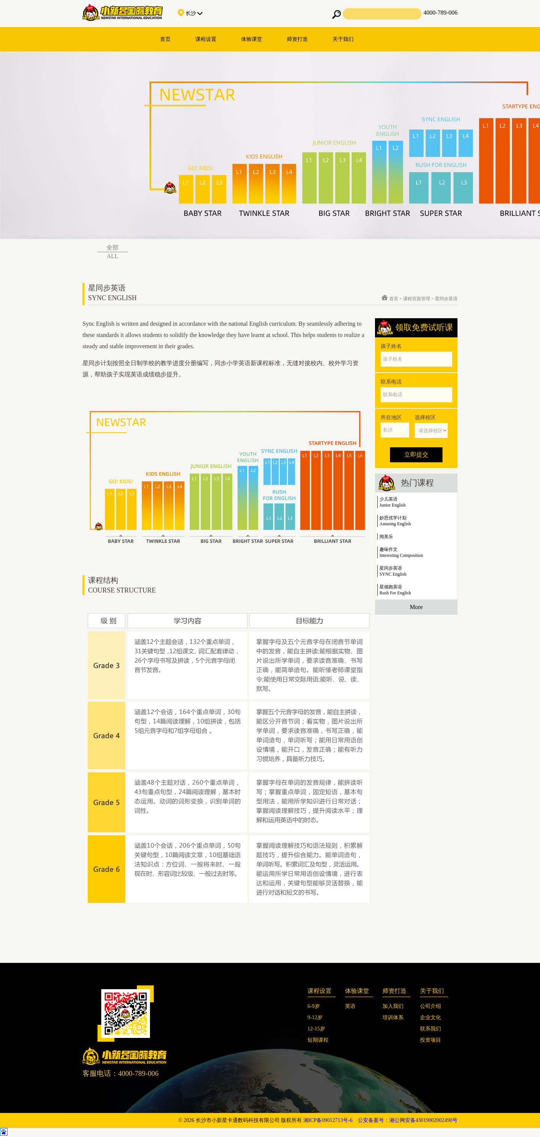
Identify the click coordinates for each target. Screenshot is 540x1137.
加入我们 (393, 1006)
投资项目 (430, 1040)
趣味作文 (389, 549)
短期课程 (318, 1040)
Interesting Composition (401, 555)
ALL (112, 256)
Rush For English (395, 593)
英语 (350, 1006)
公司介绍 (430, 1006)
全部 (112, 247)
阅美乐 (386, 536)
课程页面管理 (416, 298)
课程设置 (205, 39)
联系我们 (430, 1029)
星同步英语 (446, 298)
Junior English (393, 505)
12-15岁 (316, 1029)
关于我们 (343, 39)
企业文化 (430, 1017)
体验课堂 (251, 39)
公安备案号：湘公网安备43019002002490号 (408, 1120)
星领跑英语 (391, 587)
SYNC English (393, 574)
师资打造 (297, 39)
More (416, 607)
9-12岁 (315, 1017)
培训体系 (393, 1017)
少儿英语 (389, 499)
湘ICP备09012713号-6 (327, 1120)
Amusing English (395, 523)
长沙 (190, 13)
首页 (165, 39)
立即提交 (416, 454)
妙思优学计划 (393, 517)
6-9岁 (314, 1006)
